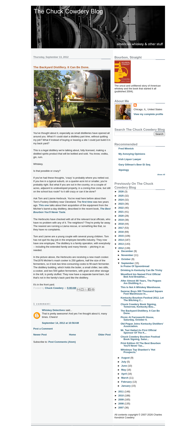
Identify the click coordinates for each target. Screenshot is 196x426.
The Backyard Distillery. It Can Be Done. (140, 312)
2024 (121, 199)
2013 (121, 243)
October (126, 259)
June (124, 365)
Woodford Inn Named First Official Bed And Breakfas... (140, 275)
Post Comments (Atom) (62, 341)
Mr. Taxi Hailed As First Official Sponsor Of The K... (138, 331)
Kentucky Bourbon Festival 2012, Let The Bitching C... (142, 299)
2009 (121, 399)
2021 (121, 211)
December (127, 251)
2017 (121, 227)
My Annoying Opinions (131, 153)
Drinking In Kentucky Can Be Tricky (141, 270)
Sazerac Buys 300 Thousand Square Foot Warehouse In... (142, 292)
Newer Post (40, 334)
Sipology (123, 169)
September (128, 263)
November (127, 255)
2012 (121, 248)
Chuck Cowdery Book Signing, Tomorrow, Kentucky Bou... (138, 305)
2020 (121, 215)
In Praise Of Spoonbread (135, 266)
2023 (121, 203)
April (124, 373)
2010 (121, 395)
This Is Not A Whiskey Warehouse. (141, 287)
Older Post (104, 334)
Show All (161, 174)
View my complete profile (148, 114)
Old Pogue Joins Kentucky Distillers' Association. (142, 325)
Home (72, 334)
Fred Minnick (126, 148)
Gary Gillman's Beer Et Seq (134, 164)
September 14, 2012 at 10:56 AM (60, 323)
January (126, 385)
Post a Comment (43, 328)
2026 (121, 191)
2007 (121, 407)
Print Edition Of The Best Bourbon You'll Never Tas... (141, 344)
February (126, 381)
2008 (121, 403)
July (124, 361)
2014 (121, 239)
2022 (121, 207)
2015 (121, 235)
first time (87, 201)
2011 (121, 391)
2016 (121, 231)
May (124, 369)
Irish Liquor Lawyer (129, 159)
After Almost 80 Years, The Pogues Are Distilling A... (141, 282)
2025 (121, 195)
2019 (121, 219)
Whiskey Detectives (53, 310)
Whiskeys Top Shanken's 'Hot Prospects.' (138, 351)
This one (44, 205)
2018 (121, 223)
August (125, 357)
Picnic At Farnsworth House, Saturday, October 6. (137, 318)
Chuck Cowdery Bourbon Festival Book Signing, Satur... (140, 338)
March (125, 377)
